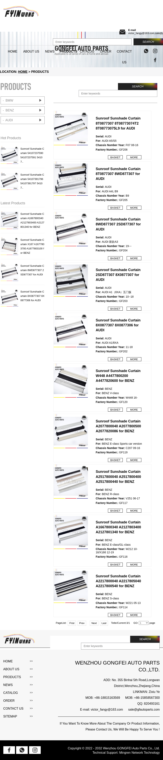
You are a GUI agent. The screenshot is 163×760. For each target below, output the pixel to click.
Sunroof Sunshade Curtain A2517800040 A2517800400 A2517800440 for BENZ (118, 476)
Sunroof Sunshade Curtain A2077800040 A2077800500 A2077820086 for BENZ (118, 426)
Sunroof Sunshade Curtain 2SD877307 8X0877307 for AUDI (118, 275)
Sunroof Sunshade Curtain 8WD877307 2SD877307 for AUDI (118, 224)
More (134, 157)
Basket (115, 157)
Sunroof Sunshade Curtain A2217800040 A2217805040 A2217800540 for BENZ (118, 581)
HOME (23, 71)
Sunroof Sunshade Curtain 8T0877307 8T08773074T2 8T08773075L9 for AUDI (118, 123)
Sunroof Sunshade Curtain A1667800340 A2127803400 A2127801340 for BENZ (118, 527)
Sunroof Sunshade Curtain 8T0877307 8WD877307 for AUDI (118, 174)
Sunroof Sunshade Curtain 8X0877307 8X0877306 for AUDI (118, 325)
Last (104, 623)
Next (94, 623)
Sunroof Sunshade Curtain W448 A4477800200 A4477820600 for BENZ (118, 376)
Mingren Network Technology (139, 752)
